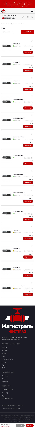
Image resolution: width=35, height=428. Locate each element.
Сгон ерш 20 (16, 43)
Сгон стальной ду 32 (19, 155)
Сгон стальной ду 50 (19, 192)
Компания (5, 381)
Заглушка (4, 350)
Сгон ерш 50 (16, 81)
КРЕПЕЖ (4, 347)
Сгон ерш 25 (16, 62)
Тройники (5, 368)
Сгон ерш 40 (16, 267)
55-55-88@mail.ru (7, 393)
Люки (3, 356)
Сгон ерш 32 (16, 248)
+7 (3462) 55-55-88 (7, 389)
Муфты (4, 353)
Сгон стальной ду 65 (19, 211)
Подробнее (28, 238)
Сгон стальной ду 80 (19, 286)
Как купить (5, 376)
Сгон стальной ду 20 (19, 118)
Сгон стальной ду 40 (19, 174)
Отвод (4, 362)
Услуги (4, 378)
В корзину (28, 52)
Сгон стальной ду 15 (19, 99)
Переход (4, 365)
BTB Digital (17, 408)
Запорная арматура (7, 359)
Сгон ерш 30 (16, 230)
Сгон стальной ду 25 (19, 137)
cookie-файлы (5, 426)
